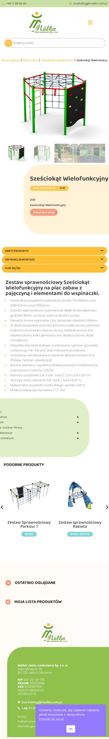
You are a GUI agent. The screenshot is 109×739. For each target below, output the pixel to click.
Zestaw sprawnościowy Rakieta (79, 524)
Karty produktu (16, 251)
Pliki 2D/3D (12, 268)
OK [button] (71, 728)
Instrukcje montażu (20, 259)
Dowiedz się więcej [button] (51, 718)
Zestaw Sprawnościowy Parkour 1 (29, 524)
